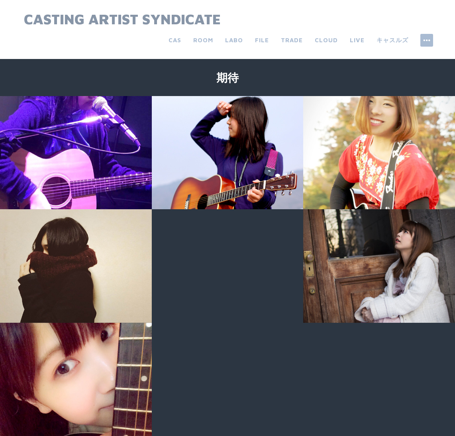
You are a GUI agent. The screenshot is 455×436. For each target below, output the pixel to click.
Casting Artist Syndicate (122, 18)
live (357, 40)
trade (292, 40)
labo (234, 40)
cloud (326, 40)
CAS (175, 40)
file (262, 40)
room (203, 40)
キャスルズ (392, 40)
